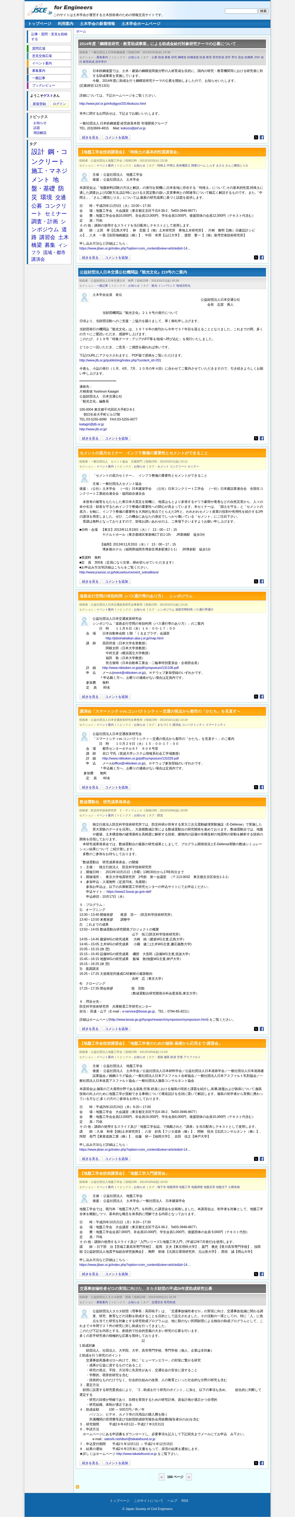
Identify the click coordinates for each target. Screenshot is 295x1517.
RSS (185, 1500)
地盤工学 (185, 1187)
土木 (63, 237)
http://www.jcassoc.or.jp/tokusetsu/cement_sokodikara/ (119, 572)
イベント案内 (105, 165)
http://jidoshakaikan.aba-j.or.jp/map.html (134, 638)
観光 (154, 285)
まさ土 (220, 165)
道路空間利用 (184, 609)
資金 (241, 57)
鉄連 (202, 57)
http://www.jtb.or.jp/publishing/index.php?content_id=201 (120, 360)
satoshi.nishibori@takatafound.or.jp (129, 1439)
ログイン (59, 104)
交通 (60, 197)
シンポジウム (166, 609)
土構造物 (234, 1187)
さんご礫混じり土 (236, 165)
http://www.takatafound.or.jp (136, 1454)
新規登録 (39, 104)
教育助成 (88, 61)
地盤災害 (209, 1187)
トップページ (39, 24)
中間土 (171, 165)
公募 (154, 57)
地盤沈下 (221, 1187)
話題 (36, 128)
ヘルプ (172, 1500)
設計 (37, 151)
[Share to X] (256, 137)
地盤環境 (172, 1187)
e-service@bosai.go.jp (138, 1011)
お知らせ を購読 (78, 1488)
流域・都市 (54, 252)
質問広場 (38, 48)
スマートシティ (216, 724)
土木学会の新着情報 (97, 24)
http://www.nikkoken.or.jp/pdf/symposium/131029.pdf (140, 758)
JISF (257, 57)
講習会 (47, 237)
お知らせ (134, 57)
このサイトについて (148, 1500)
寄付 (234, 57)
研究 (174, 57)
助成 (161, 57)
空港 (180, 1057)
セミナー (193, 466)
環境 (46, 197)
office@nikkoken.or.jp (128, 763)
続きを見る (90, 137)
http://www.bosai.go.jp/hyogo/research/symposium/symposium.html (159, 1019)
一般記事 (102, 285)
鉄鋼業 (249, 57)
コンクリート (178, 466)
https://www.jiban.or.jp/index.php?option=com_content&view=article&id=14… (135, 248)
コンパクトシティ (193, 724)
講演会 (176, 724)
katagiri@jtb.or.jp (91, 424)
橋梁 (36, 245)
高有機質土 (183, 165)
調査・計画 (44, 221)
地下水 (161, 1187)
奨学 (228, 57)
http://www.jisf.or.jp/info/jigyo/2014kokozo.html (112, 103)
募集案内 (102, 57)
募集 (167, 57)
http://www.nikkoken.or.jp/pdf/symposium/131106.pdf (140, 668)
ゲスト (48, 95)
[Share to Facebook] (262, 137)
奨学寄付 (101, 61)
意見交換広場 (42, 56)
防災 (160, 815)
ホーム (81, 31)
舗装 (167, 1057)
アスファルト (192, 1057)
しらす (210, 165)
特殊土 (161, 165)
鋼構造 (182, 57)
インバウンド (166, 285)
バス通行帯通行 (203, 609)
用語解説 (40, 132)
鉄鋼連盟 (193, 57)
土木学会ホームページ (140, 24)
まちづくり (164, 724)
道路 (160, 1057)
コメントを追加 (116, 137)
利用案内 (65, 24)
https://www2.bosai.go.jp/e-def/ (129, 891)
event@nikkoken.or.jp (129, 672)
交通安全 (157, 1302)
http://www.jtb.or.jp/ (93, 429)
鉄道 (173, 1057)
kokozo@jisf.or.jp (133, 128)
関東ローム (198, 165)
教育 (209, 57)
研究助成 (218, 57)
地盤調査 (197, 1187)
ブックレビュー (43, 85)
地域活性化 (183, 285)
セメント (163, 466)
